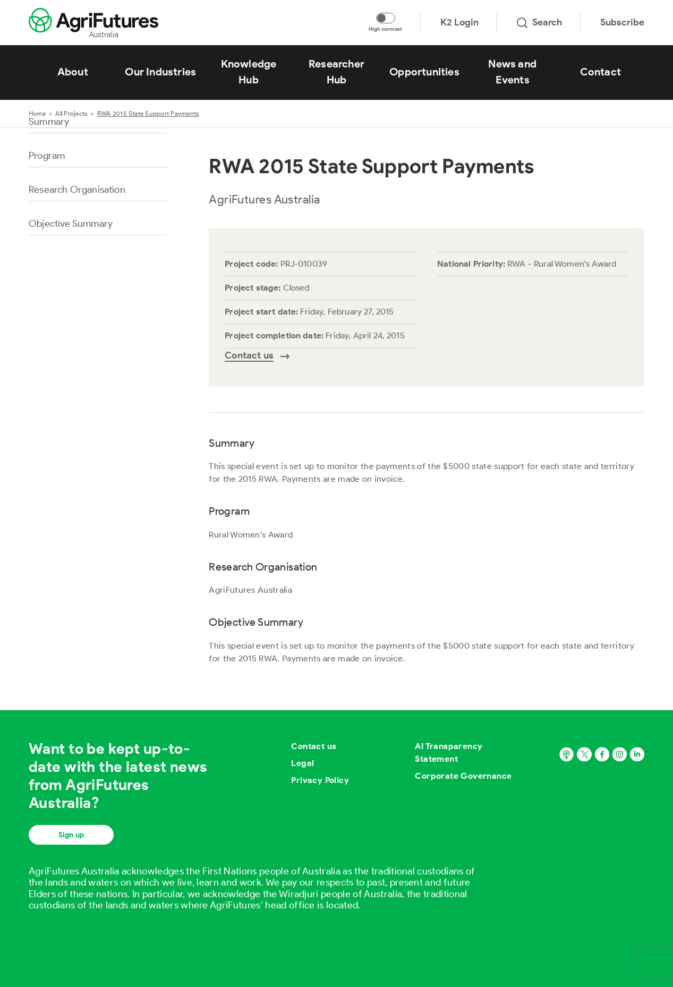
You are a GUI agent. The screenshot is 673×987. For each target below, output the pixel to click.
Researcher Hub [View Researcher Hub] (336, 71)
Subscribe (622, 22)
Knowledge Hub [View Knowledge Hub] (249, 71)
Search (539, 22)
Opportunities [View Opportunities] (424, 71)
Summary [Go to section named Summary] (49, 121)
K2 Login (459, 22)
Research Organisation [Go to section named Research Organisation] (77, 189)
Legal (302, 763)
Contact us (313, 746)
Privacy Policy (320, 780)
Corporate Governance (463, 776)
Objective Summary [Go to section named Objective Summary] (71, 223)
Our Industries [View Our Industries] (160, 71)
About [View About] (72, 71)
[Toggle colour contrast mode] (385, 18)
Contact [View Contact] (600, 71)
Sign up (71, 834)
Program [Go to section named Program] (47, 155)
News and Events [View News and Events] (512, 71)
